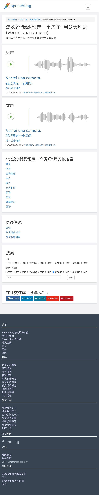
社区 (4, 352)
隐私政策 (7, 455)
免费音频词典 (35, 19)
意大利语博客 (9, 378)
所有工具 (7, 428)
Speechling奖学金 (11, 339)
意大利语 (10, 187)
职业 (4, 477)
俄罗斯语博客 (9, 385)
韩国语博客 (8, 388)
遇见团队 (7, 342)
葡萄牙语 (10, 201)
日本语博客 (8, 392)
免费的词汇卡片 (10, 414)
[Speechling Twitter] (11, 442)
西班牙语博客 (9, 365)
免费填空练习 (9, 421)
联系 (4, 484)
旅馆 (8, 227)
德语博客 (7, 375)
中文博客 (7, 395)
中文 (8, 178)
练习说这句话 (13, 88)
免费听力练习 (9, 411)
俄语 (8, 197)
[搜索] (33, 277)
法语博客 (7, 368)
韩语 (8, 206)
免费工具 (23, 19)
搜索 (71, 277)
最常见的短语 (13, 232)
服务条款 (7, 458)
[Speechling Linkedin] (19, 442)
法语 (8, 169)
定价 (4, 349)
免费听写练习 (9, 407)
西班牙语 (10, 173)
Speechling (12, 19)
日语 (8, 192)
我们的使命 (8, 335)
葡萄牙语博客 (9, 382)
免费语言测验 (9, 418)
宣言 (4, 346)
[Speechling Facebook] (5, 442)
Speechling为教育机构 (14, 473)
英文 (8, 164)
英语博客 (7, 371)
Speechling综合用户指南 (15, 332)
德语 (8, 183)
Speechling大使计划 (13, 480)
